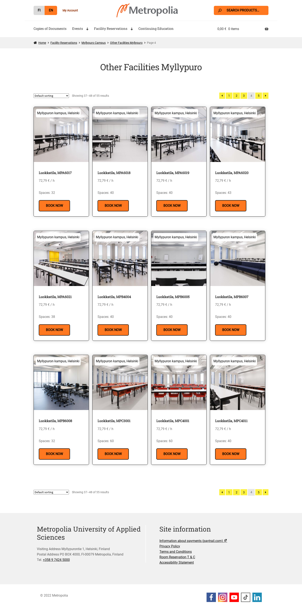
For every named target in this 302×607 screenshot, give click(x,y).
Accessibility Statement (176, 562)
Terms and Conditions (175, 552)
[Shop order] (51, 95)
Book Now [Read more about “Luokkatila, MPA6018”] (113, 206)
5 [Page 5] (258, 95)
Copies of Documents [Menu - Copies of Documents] (50, 28)
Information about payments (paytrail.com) (193, 541)
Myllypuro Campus (93, 42)
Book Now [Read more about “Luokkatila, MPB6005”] (171, 330)
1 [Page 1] (229, 95)
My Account (70, 10)
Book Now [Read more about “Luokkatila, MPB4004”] (113, 330)
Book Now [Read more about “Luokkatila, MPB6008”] (54, 454)
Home (42, 42)
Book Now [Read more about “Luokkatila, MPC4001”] (171, 454)
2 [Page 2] (236, 95)
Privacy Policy (169, 546)
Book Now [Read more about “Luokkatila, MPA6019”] (171, 206)
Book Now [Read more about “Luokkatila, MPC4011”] (230, 454)
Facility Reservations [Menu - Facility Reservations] (110, 28)
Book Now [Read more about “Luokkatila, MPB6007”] (230, 330)
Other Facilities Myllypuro (126, 42)
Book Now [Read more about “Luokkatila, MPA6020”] (230, 206)
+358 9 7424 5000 (56, 560)
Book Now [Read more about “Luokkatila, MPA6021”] (54, 330)
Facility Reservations (63, 42)
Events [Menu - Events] (77, 28)
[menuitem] (39, 10)
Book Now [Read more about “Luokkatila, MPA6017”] (54, 206)
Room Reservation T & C (177, 557)
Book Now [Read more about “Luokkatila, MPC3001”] (113, 454)
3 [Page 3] (244, 95)
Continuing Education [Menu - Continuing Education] (156, 28)
